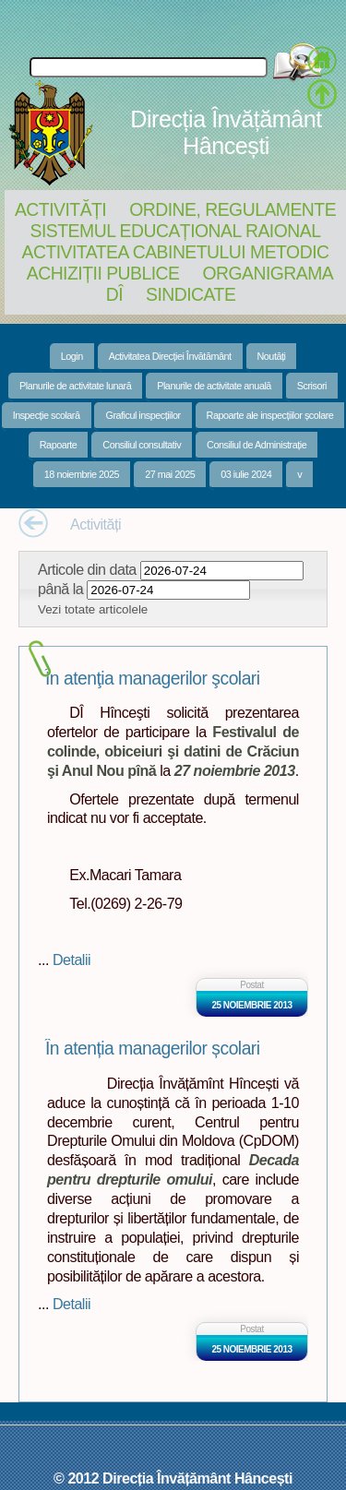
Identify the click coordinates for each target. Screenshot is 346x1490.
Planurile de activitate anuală (214, 385)
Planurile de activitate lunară (75, 385)
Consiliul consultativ (141, 444)
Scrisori (312, 385)
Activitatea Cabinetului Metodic (174, 252)
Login (72, 356)
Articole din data (87, 569)
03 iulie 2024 (246, 474)
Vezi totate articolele (93, 609)
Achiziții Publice (103, 273)
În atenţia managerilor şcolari (152, 678)
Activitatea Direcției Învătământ (170, 356)
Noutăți (271, 356)
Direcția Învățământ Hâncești (225, 132)
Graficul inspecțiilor (142, 415)
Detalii (71, 959)
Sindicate (190, 294)
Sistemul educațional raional (175, 231)
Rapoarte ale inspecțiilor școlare (270, 415)
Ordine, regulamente (232, 209)
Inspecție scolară (46, 415)
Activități (60, 209)
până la (60, 588)
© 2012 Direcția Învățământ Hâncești (173, 1478)
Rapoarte (59, 444)
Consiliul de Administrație (256, 444)
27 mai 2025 (170, 474)
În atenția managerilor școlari (152, 1048)
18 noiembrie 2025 (81, 474)
